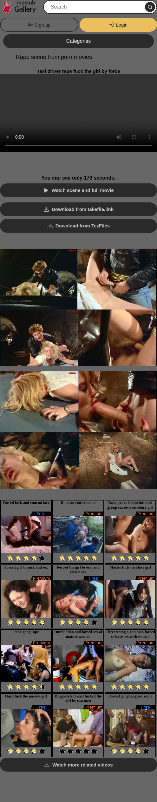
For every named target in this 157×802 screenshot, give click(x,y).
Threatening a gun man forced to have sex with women (130, 634)
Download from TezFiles (83, 225)
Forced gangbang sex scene (130, 696)
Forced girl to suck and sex (26, 567)
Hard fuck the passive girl (26, 696)
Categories (78, 41)
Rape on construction (78, 502)
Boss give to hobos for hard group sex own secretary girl (130, 505)
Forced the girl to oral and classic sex (78, 569)
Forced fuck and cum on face (26, 502)
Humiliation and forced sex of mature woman (78, 634)
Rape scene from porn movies (54, 57)
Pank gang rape (26, 632)
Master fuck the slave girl (130, 567)
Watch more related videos (82, 764)
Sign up (39, 25)
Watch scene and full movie (82, 190)
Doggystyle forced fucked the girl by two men (78, 698)
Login (118, 25)
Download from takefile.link (83, 209)
